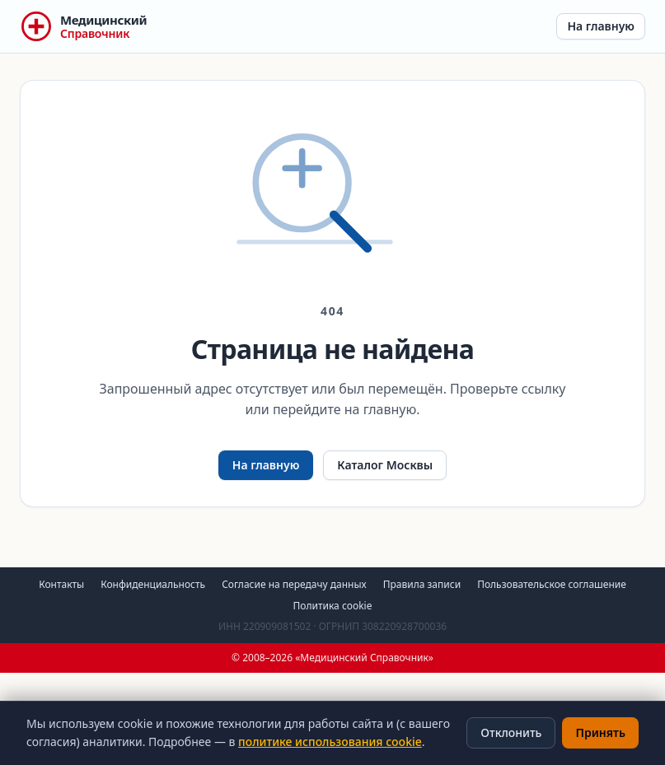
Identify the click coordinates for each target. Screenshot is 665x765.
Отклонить (510, 732)
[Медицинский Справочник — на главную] (83, 26)
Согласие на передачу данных (294, 584)
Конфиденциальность (153, 584)
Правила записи (422, 584)
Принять (600, 732)
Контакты (61, 584)
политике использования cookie (330, 741)
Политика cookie (332, 606)
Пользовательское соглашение (551, 584)
